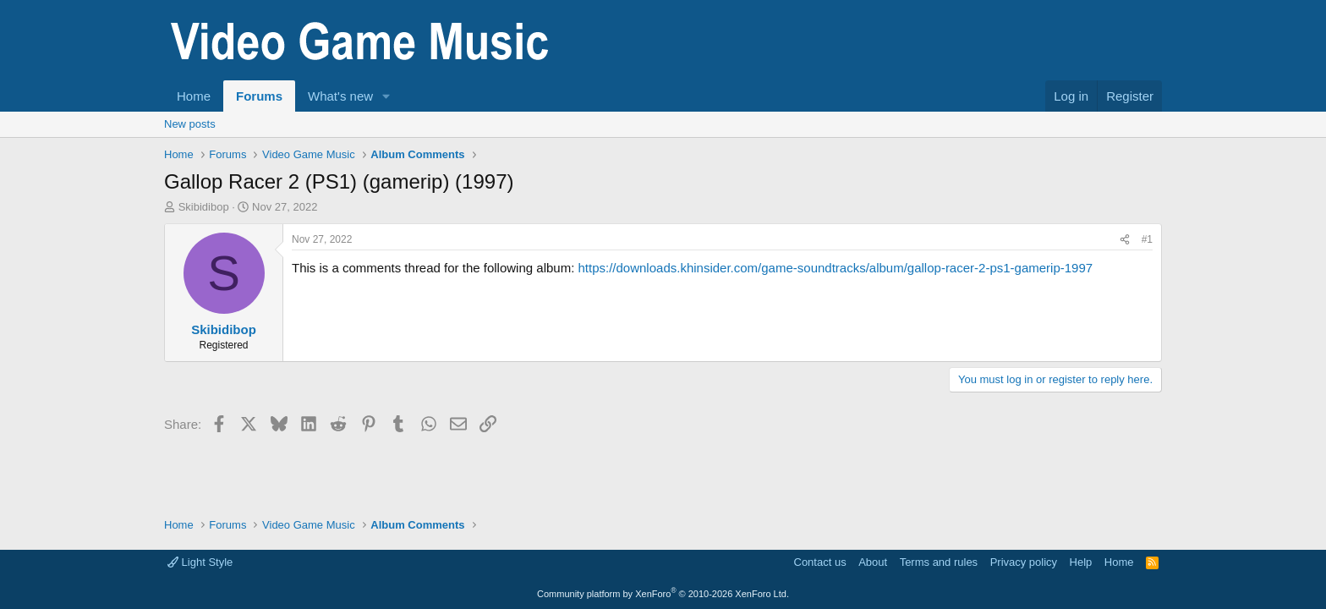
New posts (190, 124)
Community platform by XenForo (663, 594)
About (872, 562)
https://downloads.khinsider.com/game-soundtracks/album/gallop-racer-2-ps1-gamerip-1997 (835, 268)
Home (194, 96)
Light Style (200, 562)
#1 (1147, 239)
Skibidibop (203, 206)
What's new (340, 96)
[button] (386, 96)
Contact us (820, 562)
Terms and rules (939, 562)
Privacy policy (1023, 562)
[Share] (1125, 240)
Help (1081, 562)
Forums (259, 96)
